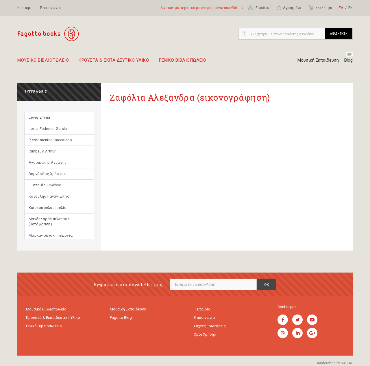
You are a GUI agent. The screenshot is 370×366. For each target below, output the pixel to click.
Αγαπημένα (288, 7)
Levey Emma (39, 117)
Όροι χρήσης (205, 334)
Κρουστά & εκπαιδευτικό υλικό (53, 317)
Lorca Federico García (48, 128)
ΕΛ (341, 8)
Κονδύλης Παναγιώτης (49, 196)
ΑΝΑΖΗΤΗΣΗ (338, 33)
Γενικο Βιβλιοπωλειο (182, 62)
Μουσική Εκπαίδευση (318, 60)
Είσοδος (259, 7)
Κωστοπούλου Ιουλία (48, 207)
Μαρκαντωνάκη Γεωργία (51, 235)
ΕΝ (350, 8)
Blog (348, 60)
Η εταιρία (25, 8)
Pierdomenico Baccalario (50, 140)
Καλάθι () (320, 7)
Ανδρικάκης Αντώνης (48, 162)
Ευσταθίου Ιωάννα (45, 185)
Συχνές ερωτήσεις (210, 326)
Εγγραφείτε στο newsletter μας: (128, 284)
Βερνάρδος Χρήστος (47, 174)
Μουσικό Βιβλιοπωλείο (46, 309)
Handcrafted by (334, 363)
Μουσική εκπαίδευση (128, 309)
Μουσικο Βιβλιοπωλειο (43, 62)
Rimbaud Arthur (42, 151)
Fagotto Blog (121, 317)
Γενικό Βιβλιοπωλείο (44, 326)
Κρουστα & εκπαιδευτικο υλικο (114, 62)
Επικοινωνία (50, 8)
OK (266, 285)
